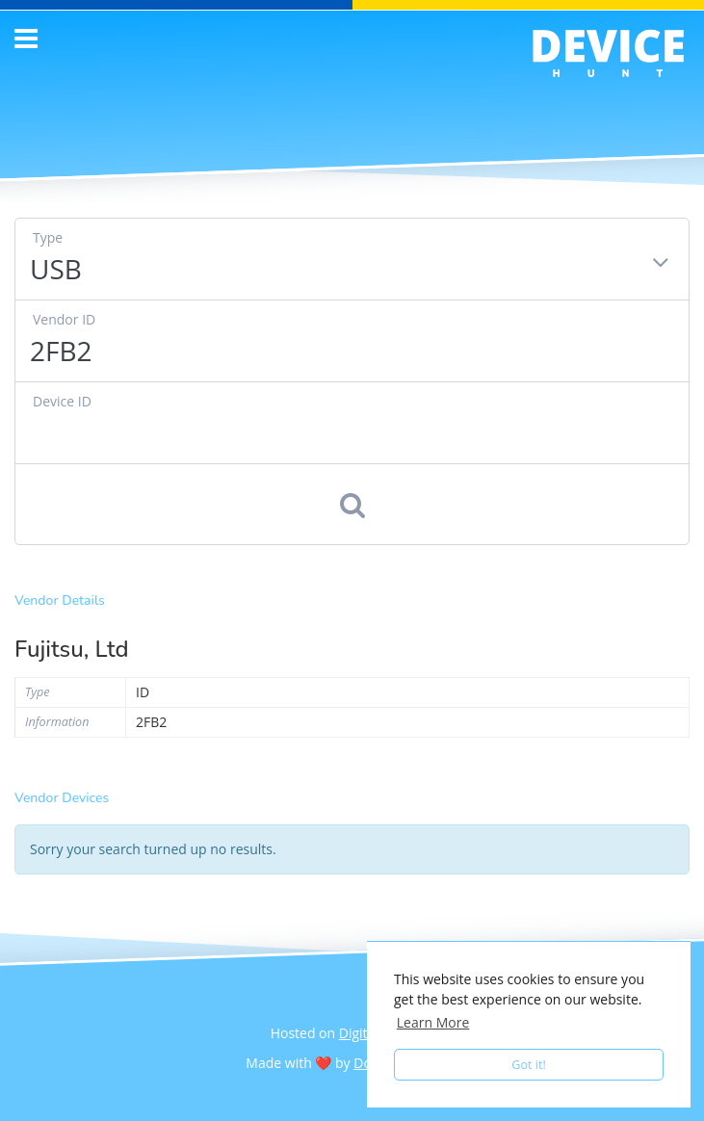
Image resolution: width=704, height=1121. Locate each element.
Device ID (62, 401)
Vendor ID (64, 319)
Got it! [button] (528, 1064)
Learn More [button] (433, 1022)
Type (48, 237)
